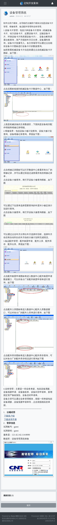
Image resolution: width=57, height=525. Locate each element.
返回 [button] (28, 505)
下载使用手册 (10, 419)
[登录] (52, 3)
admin (12, 16)
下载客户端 (9, 416)
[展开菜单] (5, 3)
